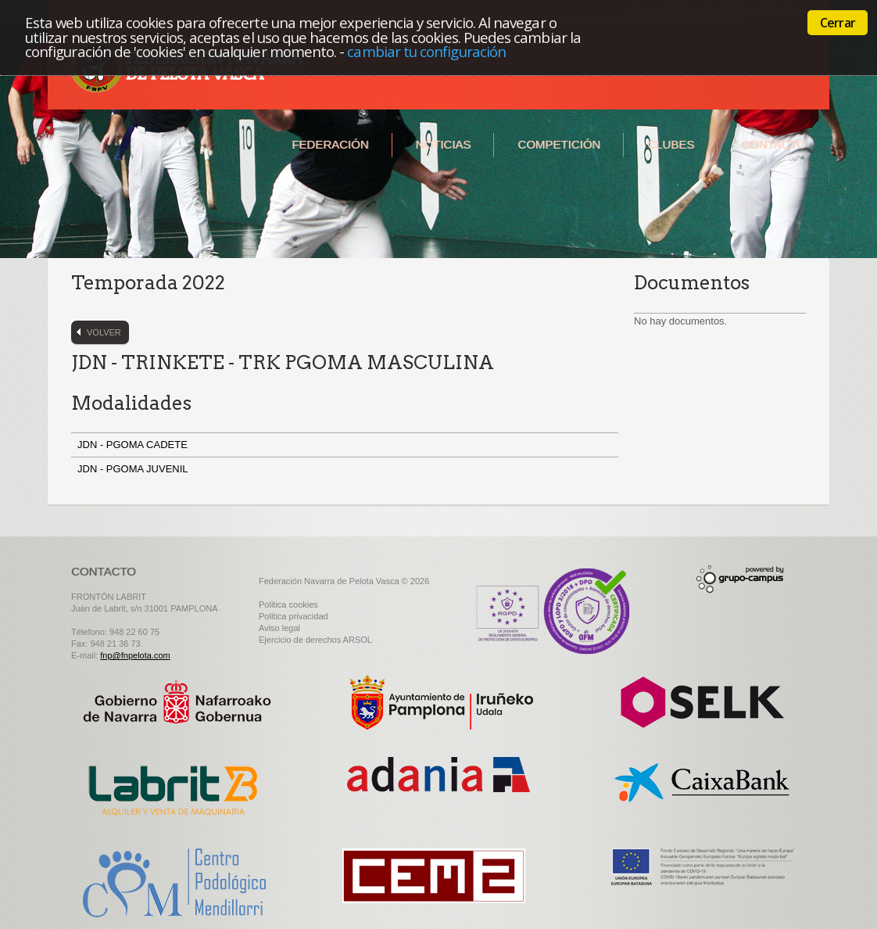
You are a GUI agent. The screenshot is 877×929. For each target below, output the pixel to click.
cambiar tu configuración (426, 51)
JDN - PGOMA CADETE (135, 444)
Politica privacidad (293, 616)
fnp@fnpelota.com (135, 655)
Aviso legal (279, 628)
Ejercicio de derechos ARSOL (315, 639)
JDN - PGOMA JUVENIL (134, 469)
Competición (558, 144)
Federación (330, 144)
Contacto (773, 144)
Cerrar (837, 22)
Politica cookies (288, 604)
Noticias (443, 144)
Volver (104, 332)
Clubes (670, 144)
